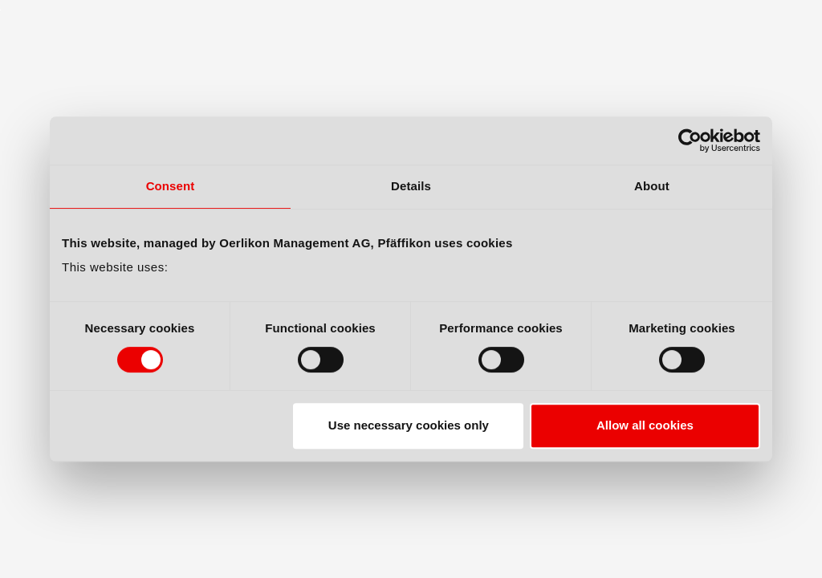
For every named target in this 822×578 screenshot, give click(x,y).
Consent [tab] (170, 186)
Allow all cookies (645, 425)
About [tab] (651, 186)
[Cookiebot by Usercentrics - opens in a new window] (690, 140)
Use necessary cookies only (408, 425)
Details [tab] (411, 186)
